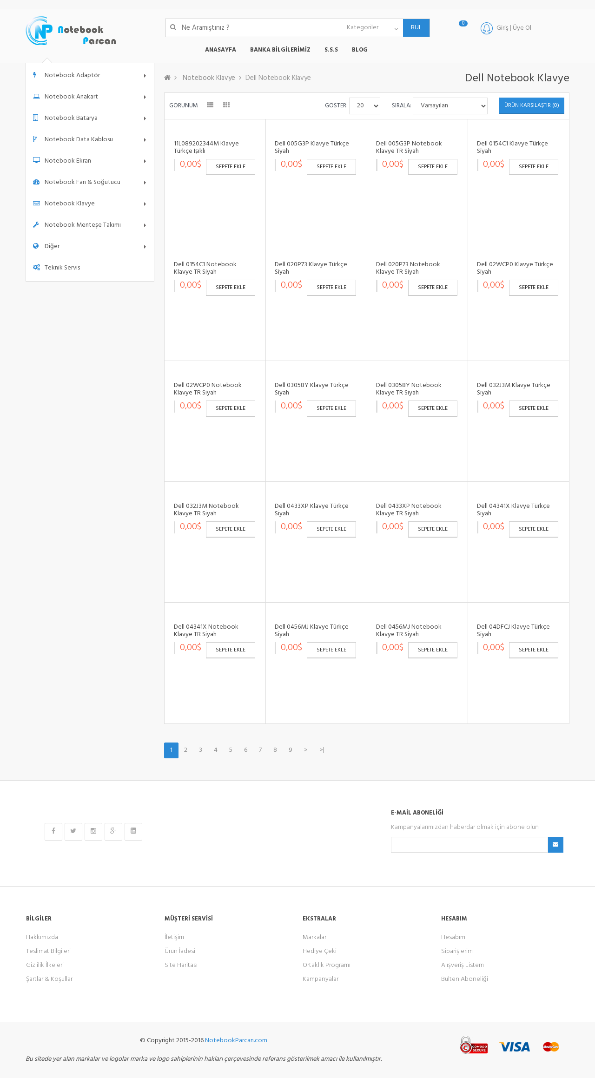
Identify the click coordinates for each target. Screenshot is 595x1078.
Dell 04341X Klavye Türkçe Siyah (513, 510)
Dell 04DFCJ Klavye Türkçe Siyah (513, 630)
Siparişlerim (457, 951)
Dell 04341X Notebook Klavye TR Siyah (206, 630)
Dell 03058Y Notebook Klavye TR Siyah (409, 389)
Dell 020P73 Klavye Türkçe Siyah (311, 268)
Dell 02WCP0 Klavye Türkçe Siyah (515, 268)
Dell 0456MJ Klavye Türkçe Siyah (312, 630)
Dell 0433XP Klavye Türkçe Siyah (312, 510)
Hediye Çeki (320, 951)
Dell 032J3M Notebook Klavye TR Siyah (206, 510)
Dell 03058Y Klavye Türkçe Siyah (312, 389)
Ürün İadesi (180, 951)
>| (321, 750)
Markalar (314, 937)
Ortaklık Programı (326, 965)
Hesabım (453, 937)
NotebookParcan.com (236, 1040)
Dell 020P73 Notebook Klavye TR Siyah (408, 268)
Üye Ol (522, 28)
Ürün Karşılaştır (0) (531, 105)
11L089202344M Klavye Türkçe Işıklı (206, 147)
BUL (412, 27)
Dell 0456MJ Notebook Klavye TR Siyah (409, 630)
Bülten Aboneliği (464, 979)
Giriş (502, 28)
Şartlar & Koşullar (49, 979)
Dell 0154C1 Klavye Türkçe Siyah (512, 147)
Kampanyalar (320, 979)
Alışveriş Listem (462, 965)
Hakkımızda (42, 937)
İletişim (174, 937)
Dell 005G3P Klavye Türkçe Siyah (312, 147)
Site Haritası (181, 965)
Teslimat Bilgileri (48, 951)
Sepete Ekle (230, 166)
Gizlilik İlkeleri (45, 965)
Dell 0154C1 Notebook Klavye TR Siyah (205, 268)
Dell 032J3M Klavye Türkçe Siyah (513, 389)
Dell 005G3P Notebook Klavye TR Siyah (409, 147)
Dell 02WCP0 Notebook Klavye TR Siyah (208, 389)
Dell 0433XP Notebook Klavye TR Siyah (409, 510)
